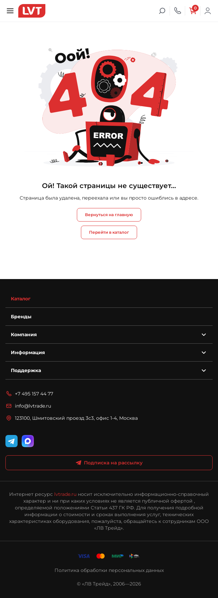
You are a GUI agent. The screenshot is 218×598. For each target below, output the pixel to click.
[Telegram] (11, 441)
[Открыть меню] (10, 11)
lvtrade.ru (65, 494)
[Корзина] (192, 11)
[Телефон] (177, 11)
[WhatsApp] (28, 441)
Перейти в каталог (109, 232)
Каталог (20, 299)
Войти (208, 11)
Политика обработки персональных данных (109, 570)
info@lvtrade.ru (28, 405)
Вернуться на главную (109, 214)
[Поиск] (162, 11)
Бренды (21, 317)
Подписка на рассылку (109, 463)
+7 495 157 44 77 (29, 393)
